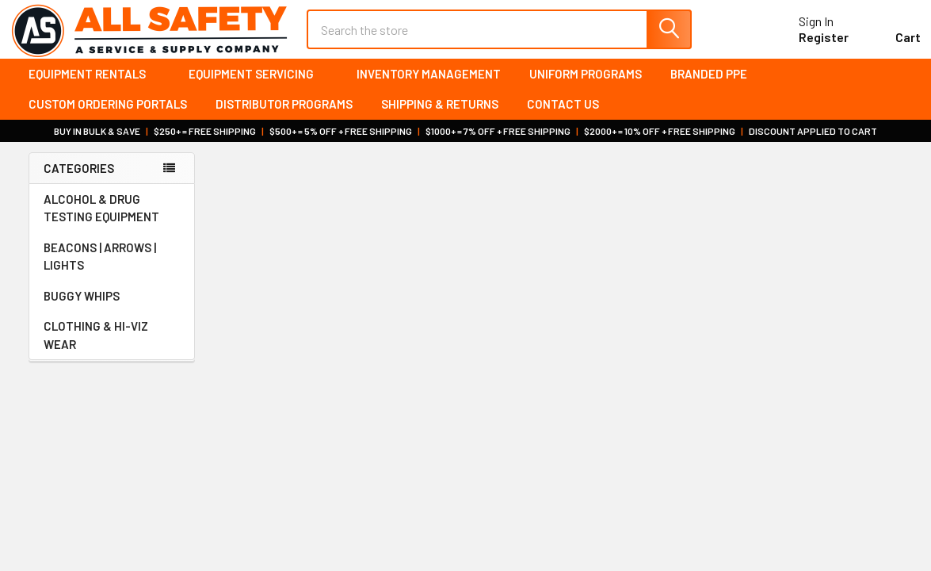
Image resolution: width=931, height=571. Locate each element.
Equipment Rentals (94, 87)
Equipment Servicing (258, 87)
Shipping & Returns (439, 118)
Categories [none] (79, 181)
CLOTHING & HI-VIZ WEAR (112, 349)
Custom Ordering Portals (108, 118)
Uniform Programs (585, 87)
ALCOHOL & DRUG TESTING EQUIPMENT (101, 222)
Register (805, 46)
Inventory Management (429, 87)
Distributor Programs (284, 118)
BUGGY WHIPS (112, 310)
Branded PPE (708, 87)
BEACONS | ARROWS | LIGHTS (112, 271)
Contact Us (563, 118)
